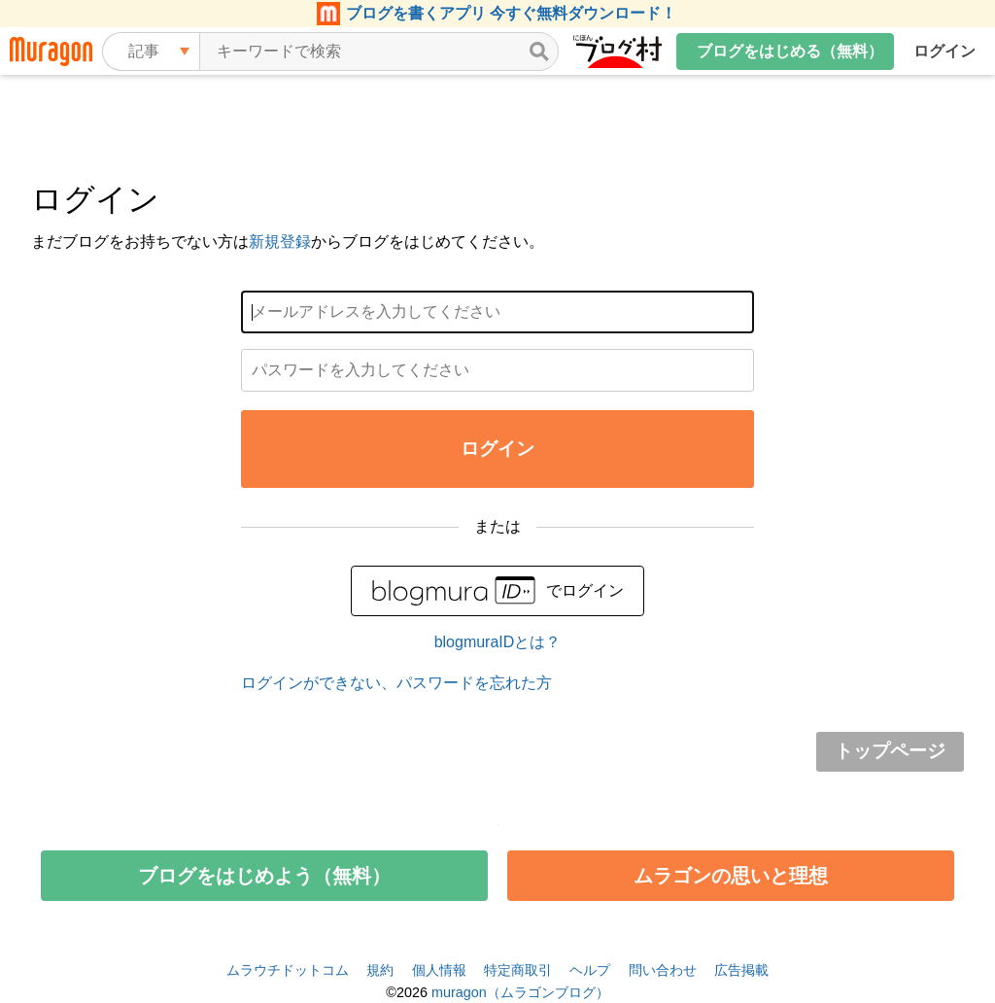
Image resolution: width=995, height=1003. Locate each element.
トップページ (890, 751)
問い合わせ (663, 970)
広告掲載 (741, 970)
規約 (380, 970)
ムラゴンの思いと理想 (731, 875)
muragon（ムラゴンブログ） (520, 992)
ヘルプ (589, 970)
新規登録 (280, 241)
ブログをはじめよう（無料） (264, 875)
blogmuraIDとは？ (498, 642)
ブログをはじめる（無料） (790, 51)
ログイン (944, 51)
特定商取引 (518, 970)
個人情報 (439, 970)
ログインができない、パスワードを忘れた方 (396, 682)
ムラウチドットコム (287, 970)
